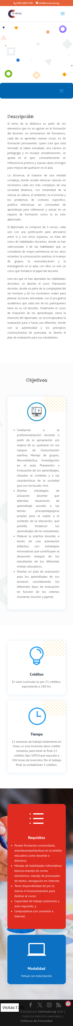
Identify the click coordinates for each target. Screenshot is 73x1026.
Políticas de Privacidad (36, 1021)
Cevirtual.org (47, 1011)
